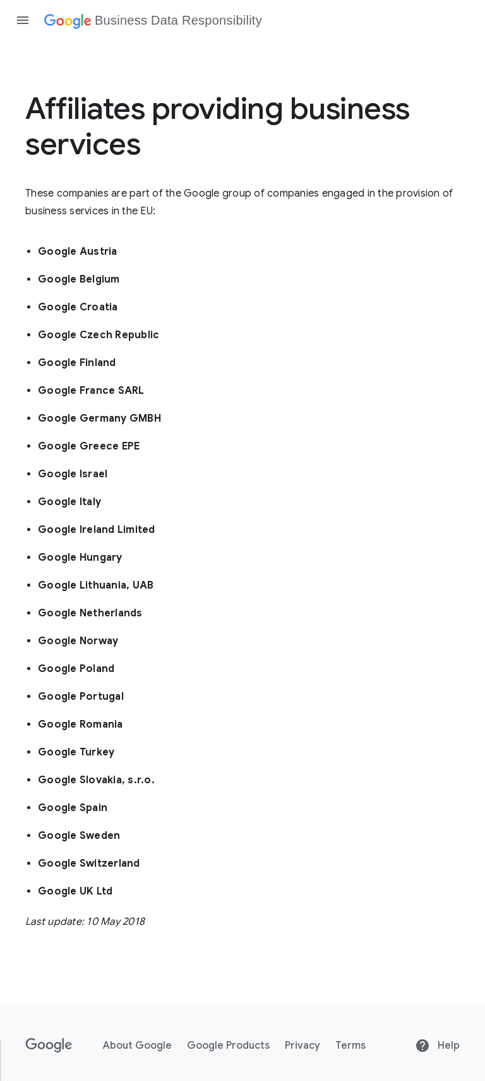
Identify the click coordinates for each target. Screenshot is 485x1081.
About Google (137, 1045)
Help (437, 1045)
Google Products (228, 1045)
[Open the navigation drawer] (23, 20)
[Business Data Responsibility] (153, 20)
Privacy (302, 1045)
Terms (350, 1045)
